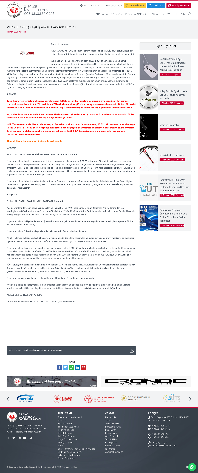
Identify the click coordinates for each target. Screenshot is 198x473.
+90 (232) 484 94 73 (159, 428)
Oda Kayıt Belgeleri (66, 436)
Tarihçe (108, 420)
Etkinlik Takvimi (65, 433)
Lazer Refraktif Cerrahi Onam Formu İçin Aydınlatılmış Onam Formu (76, 450)
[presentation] (8, 399)
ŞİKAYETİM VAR (134, 5)
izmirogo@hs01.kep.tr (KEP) (162, 445)
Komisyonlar (111, 442)
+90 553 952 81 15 (158, 434)
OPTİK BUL (156, 5)
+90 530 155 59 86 (158, 437)
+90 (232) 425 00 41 (91, 5)
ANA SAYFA (102, 14)
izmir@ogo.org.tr (114, 5)
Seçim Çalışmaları (66, 458)
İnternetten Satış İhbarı (68, 427)
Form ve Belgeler (66, 430)
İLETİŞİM (180, 14)
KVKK (60, 445)
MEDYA (166, 14)
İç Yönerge (110, 449)
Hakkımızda (110, 417)
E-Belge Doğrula (65, 442)
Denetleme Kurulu (113, 427)
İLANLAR (154, 14)
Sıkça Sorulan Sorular (68, 439)
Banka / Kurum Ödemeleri (70, 417)
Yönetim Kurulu (112, 423)
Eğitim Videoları (65, 423)
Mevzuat (62, 420)
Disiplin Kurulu (111, 433)
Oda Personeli (111, 436)
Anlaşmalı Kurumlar (114, 452)
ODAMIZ (115, 14)
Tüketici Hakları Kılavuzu (69, 455)
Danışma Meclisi (112, 445)
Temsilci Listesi (112, 439)
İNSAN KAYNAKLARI (136, 14)
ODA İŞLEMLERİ (177, 5)
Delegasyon (110, 430)
